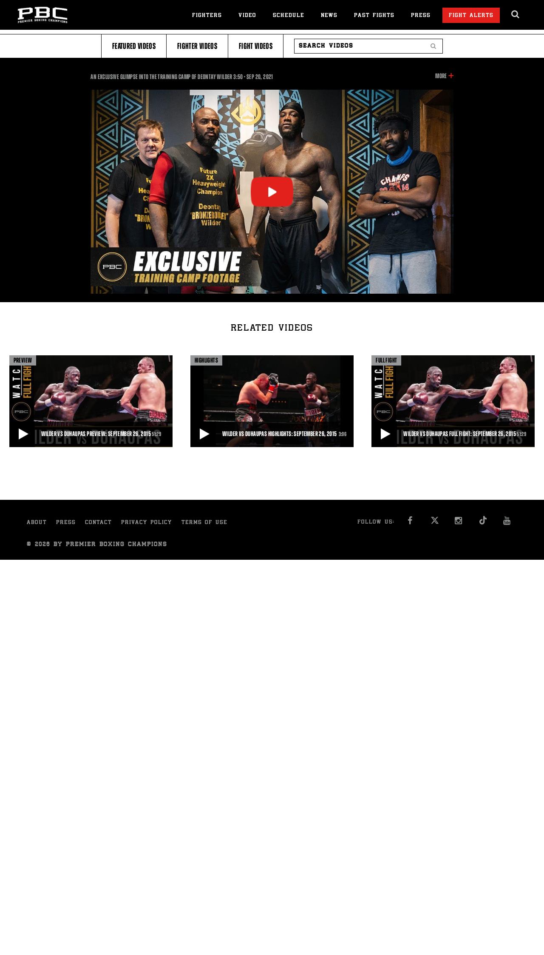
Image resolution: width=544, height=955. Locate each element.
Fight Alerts (471, 16)
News (329, 16)
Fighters (207, 16)
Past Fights (374, 16)
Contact (98, 523)
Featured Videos (134, 46)
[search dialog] (515, 14)
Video (247, 16)
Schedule (288, 16)
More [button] (441, 76)
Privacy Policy (146, 523)
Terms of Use (204, 523)
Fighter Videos (197, 46)
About (37, 523)
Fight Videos (255, 46)
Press (421, 16)
